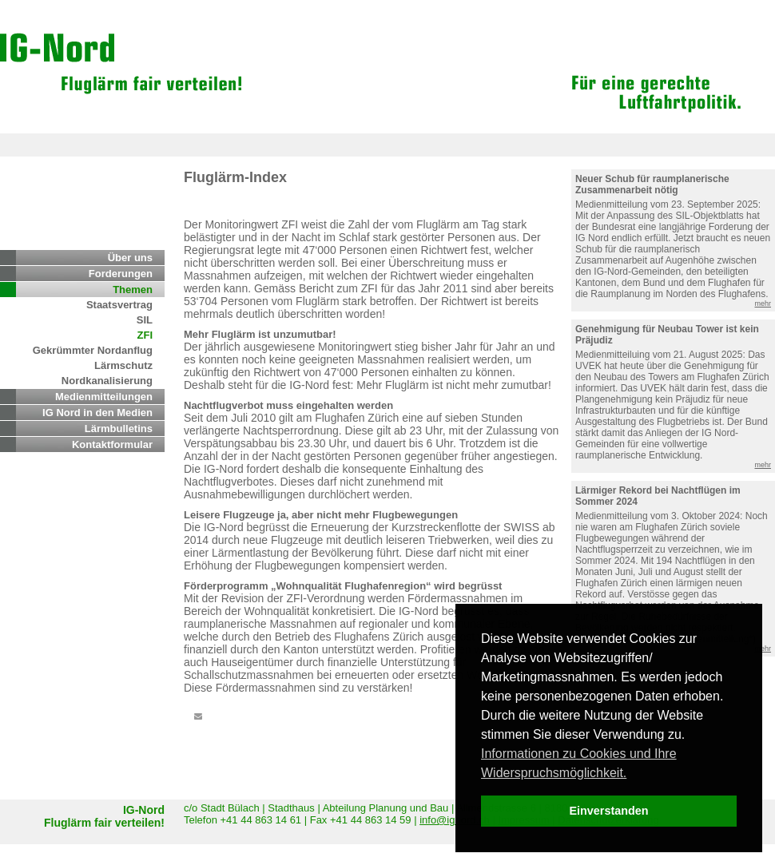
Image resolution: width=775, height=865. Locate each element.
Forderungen (121, 274)
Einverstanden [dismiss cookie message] (608, 810)
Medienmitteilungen (104, 397)
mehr (762, 304)
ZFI (145, 335)
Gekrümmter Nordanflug (93, 350)
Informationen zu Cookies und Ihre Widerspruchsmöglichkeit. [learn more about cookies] (579, 763)
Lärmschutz (123, 365)
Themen (133, 290)
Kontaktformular (112, 444)
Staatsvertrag (119, 305)
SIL (145, 320)
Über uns (130, 258)
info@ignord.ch (454, 820)
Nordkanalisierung (107, 381)
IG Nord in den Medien (97, 413)
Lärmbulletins (119, 428)
